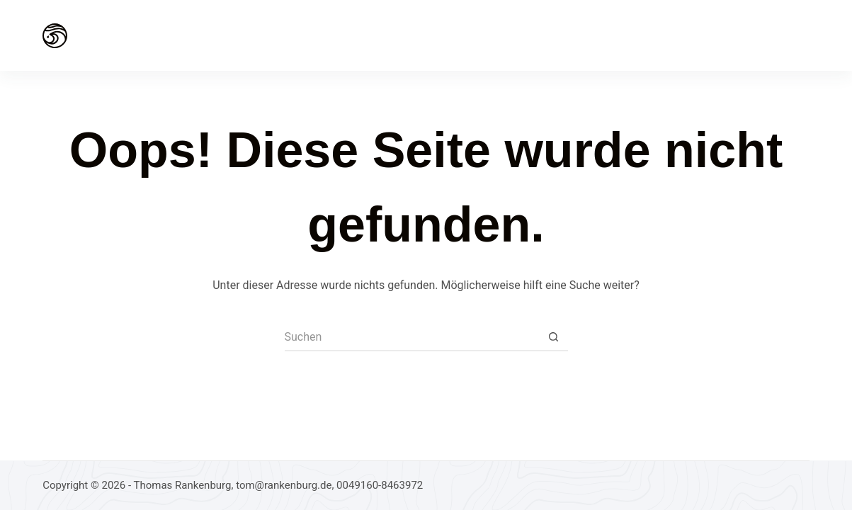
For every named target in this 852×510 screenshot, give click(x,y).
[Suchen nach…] (412, 337)
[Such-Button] (554, 337)
